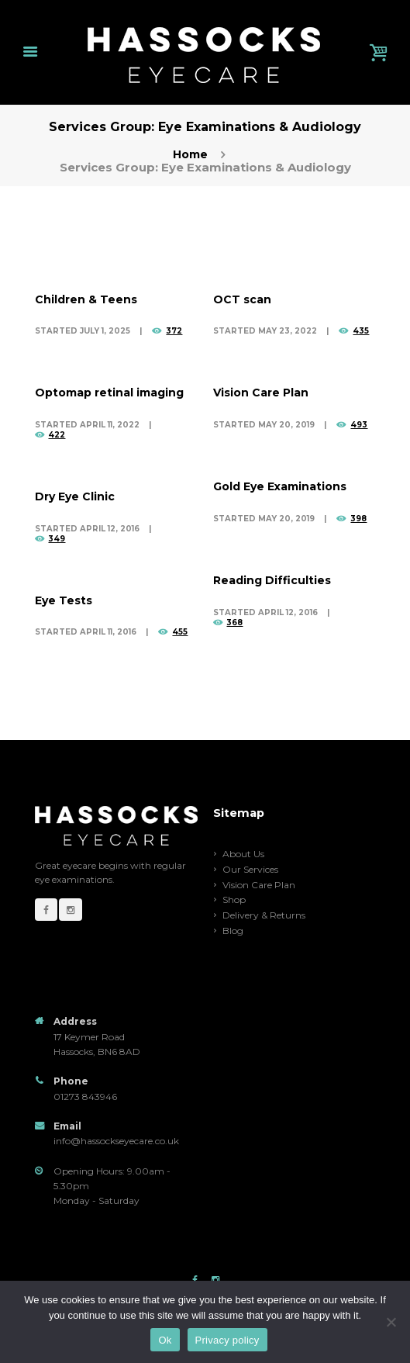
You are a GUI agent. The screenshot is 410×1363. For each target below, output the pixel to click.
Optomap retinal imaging (109, 393)
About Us (243, 854)
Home (190, 155)
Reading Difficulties (272, 580)
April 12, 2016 (110, 529)
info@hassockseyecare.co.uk (116, 1141)
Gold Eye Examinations (279, 486)
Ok (164, 1340)
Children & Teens (86, 299)
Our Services (250, 869)
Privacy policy (227, 1340)
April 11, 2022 (110, 425)
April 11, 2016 (108, 632)
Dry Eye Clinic (75, 496)
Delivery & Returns (263, 915)
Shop (234, 899)
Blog (232, 930)
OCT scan (242, 299)
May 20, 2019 (286, 425)
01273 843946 (85, 1096)
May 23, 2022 (287, 331)
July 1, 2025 (105, 331)
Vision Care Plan (260, 393)
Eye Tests (63, 600)
